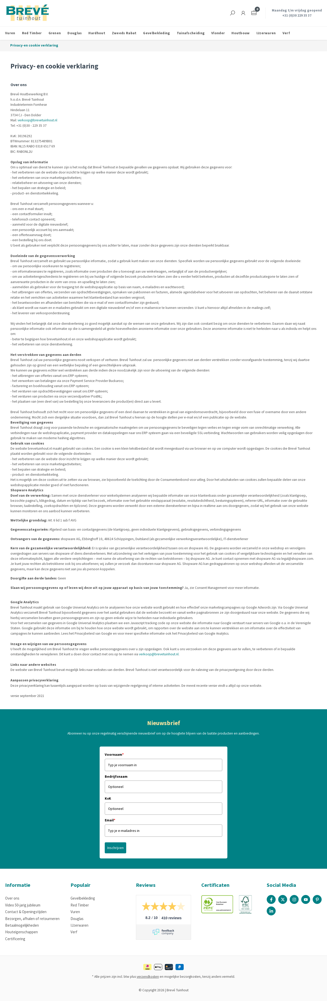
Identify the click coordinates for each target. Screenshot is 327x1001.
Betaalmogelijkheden (22, 925)
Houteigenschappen (21, 931)
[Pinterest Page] (317, 899)
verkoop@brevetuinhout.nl (37, 120)
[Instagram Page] (294, 899)
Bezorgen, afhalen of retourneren (32, 918)
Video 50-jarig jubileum (22, 905)
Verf (74, 931)
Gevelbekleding (83, 898)
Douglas (77, 918)
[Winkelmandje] (254, 13)
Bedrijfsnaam (116, 776)
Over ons (12, 898)
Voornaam (114, 754)
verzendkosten (148, 976)
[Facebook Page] (271, 899)
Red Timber (80, 905)
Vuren (75, 911)
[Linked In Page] (271, 910)
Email (110, 820)
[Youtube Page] (305, 899)
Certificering (15, 938)
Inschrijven (115, 847)
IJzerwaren (79, 925)
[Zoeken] (232, 13)
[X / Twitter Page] (282, 899)
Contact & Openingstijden (25, 911)
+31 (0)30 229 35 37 (296, 15)
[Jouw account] (243, 13)
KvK (108, 798)
